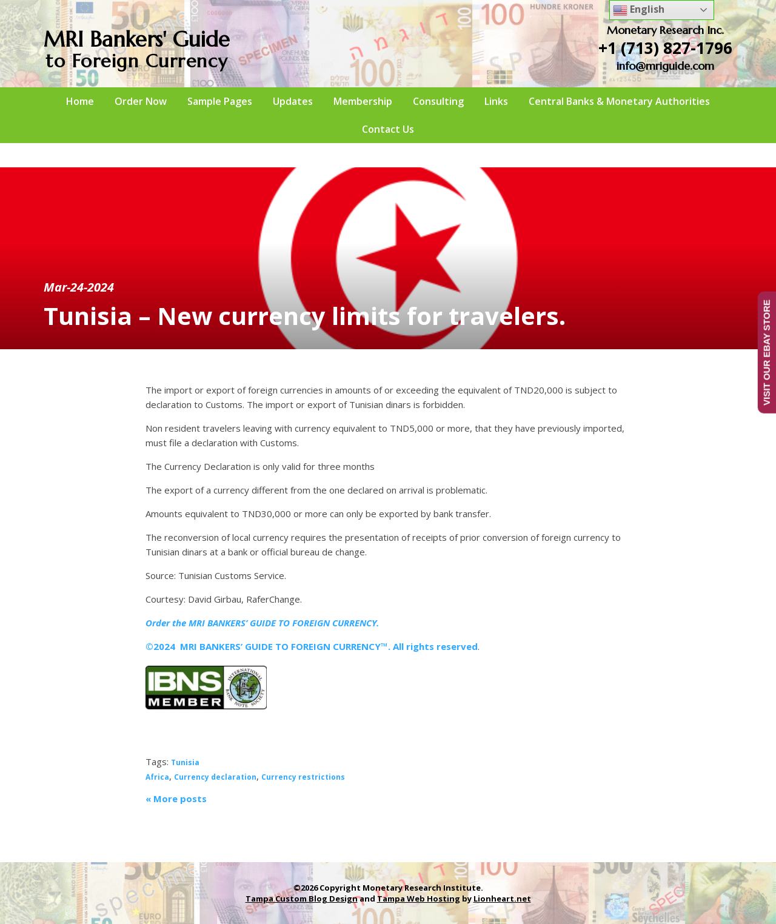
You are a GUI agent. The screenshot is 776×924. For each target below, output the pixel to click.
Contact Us (388, 129)
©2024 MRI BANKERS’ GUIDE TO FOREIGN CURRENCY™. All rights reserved (312, 646)
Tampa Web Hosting (418, 898)
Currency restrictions (303, 777)
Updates (293, 101)
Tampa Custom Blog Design (302, 898)
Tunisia (185, 762)
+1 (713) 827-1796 (665, 48)
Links (496, 101)
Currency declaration (215, 777)
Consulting (438, 101)
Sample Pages (219, 101)
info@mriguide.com (665, 66)
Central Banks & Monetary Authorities (619, 101)
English (638, 10)
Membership (362, 101)
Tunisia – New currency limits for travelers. (305, 315)
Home (80, 101)
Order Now (141, 101)
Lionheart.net (502, 898)
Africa (157, 777)
